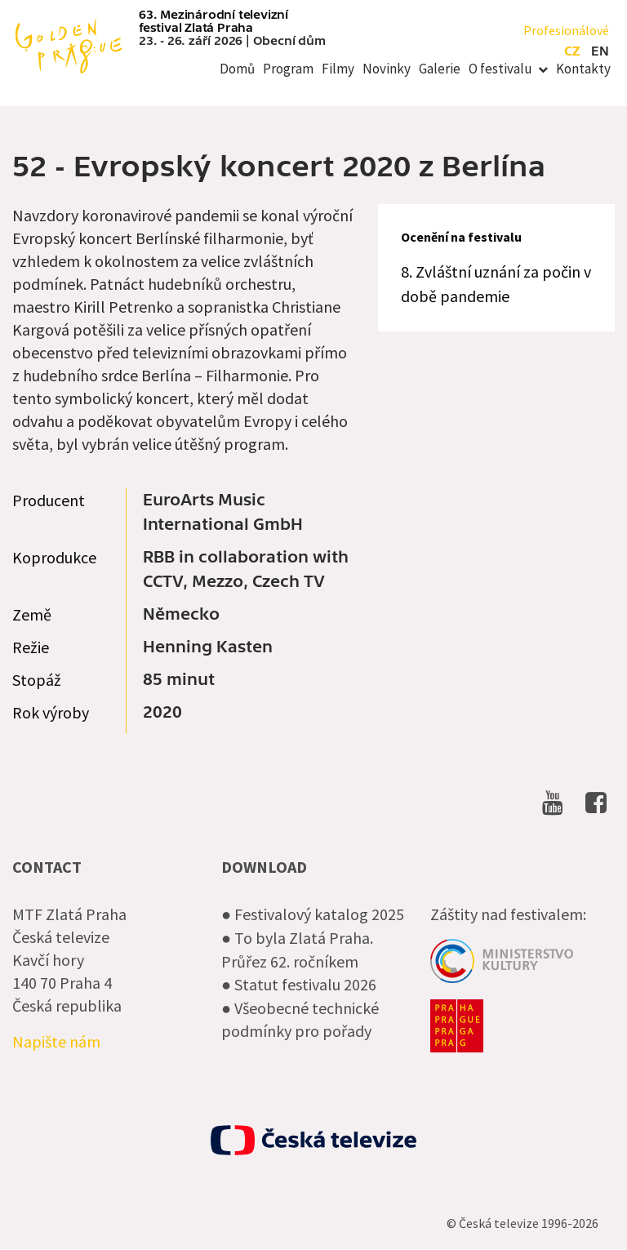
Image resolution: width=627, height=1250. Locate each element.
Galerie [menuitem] (439, 69)
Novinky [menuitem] (386, 69)
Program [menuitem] (288, 69)
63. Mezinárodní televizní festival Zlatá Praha (213, 21)
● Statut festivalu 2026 (298, 984)
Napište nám (56, 1041)
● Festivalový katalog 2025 (312, 914)
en (600, 51)
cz (572, 51)
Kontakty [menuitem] (583, 69)
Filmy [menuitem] (338, 69)
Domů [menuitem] (237, 69)
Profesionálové (566, 30)
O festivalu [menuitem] (500, 69)
